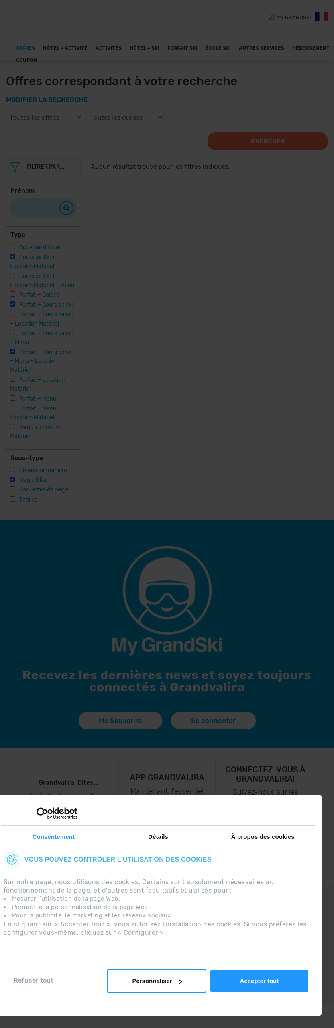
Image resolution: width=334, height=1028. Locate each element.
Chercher (268, 141)
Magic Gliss (33, 480)
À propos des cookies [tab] (263, 836)
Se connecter (213, 721)
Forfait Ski (182, 48)
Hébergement (311, 48)
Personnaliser (156, 980)
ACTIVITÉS (109, 48)
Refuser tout (33, 980)
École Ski (218, 48)
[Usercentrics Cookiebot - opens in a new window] (42, 813)
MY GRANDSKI (294, 17)
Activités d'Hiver (40, 247)
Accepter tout (259, 980)
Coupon (26, 60)
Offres (25, 48)
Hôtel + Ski (144, 48)
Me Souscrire (120, 721)
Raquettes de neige (44, 489)
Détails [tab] (158, 836)
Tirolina (28, 499)
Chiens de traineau (43, 470)
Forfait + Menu (37, 398)
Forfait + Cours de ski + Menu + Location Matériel (41, 361)
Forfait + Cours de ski (46, 304)
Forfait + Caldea (39, 294)
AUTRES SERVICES (261, 48)
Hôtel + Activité (65, 48)
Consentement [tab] (54, 836)
